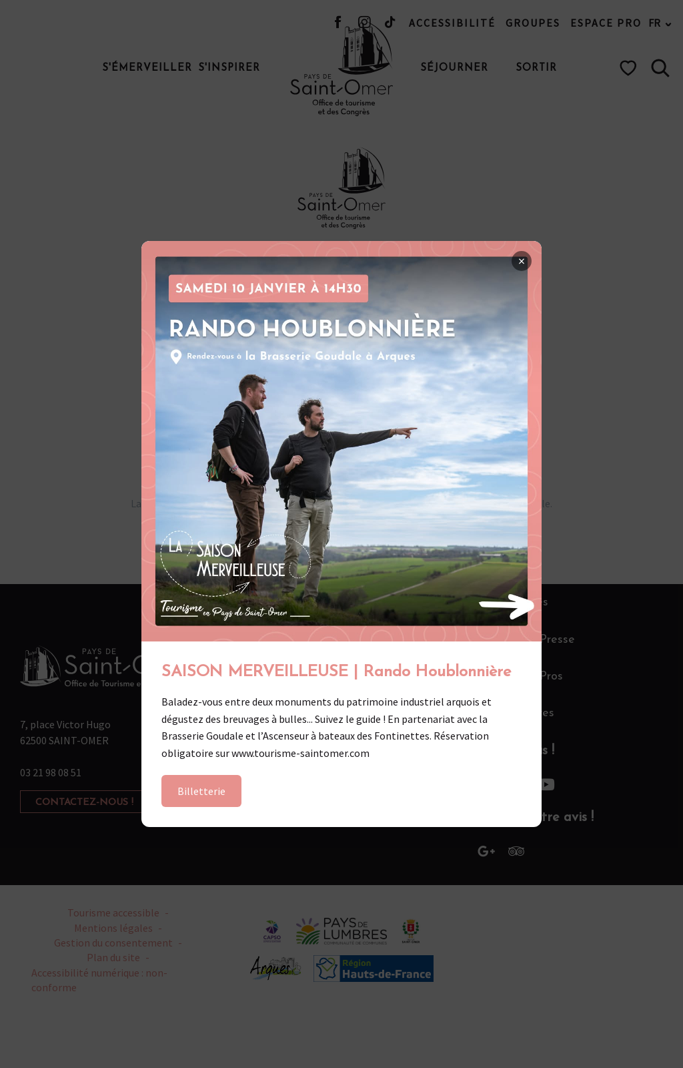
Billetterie (201, 791)
